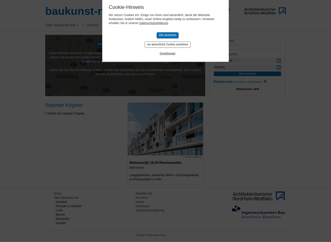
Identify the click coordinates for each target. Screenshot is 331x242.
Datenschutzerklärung (153, 23)
